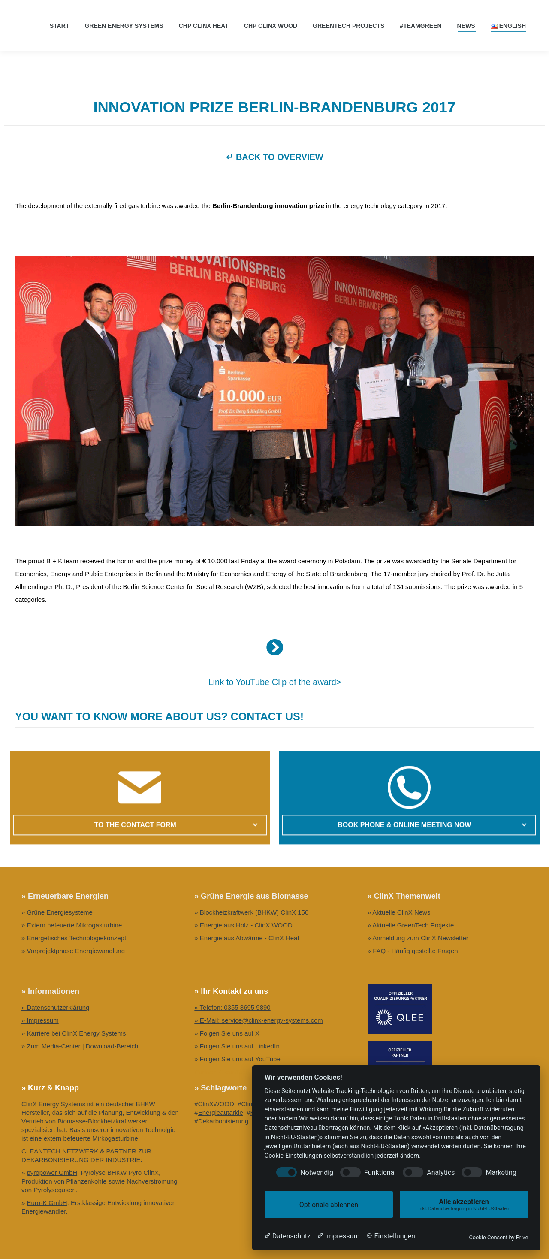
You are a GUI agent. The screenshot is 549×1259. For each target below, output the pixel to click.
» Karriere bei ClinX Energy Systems (74, 1033)
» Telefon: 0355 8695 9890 (232, 1007)
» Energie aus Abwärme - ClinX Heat (246, 938)
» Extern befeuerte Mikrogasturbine (71, 925)
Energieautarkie (220, 1112)
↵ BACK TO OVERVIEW (274, 157)
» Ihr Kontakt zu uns (231, 991)
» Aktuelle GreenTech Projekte (411, 925)
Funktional (380, 1172)
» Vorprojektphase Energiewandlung (73, 950)
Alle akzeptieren (463, 1205)
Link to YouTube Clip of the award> (274, 682)
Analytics (441, 1172)
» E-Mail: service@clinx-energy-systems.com (258, 1020)
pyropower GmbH (52, 1172)
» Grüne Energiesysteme (57, 912)
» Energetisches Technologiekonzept (73, 938)
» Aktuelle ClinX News (399, 912)
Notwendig (316, 1172)
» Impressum (40, 1020)
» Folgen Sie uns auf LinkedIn (236, 1046)
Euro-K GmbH (47, 1202)
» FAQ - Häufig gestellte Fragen (413, 950)
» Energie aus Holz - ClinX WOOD (243, 925)
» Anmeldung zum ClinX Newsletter (418, 938)
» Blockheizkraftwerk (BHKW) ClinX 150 (251, 912)
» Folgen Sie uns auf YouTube (237, 1059)
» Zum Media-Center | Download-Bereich (79, 1046)
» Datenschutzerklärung (55, 1007)
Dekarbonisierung (223, 1121)
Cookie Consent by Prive (498, 1237)
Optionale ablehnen (328, 1205)
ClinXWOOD (216, 1104)
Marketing (501, 1172)
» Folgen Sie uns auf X (226, 1033)
